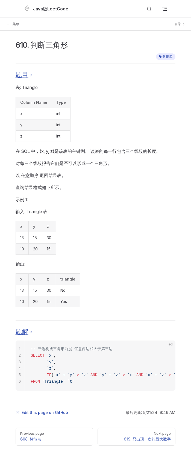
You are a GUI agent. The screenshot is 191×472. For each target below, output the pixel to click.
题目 (22, 75)
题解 (22, 332)
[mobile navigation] (164, 9)
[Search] (149, 8)
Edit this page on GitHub (42, 412)
